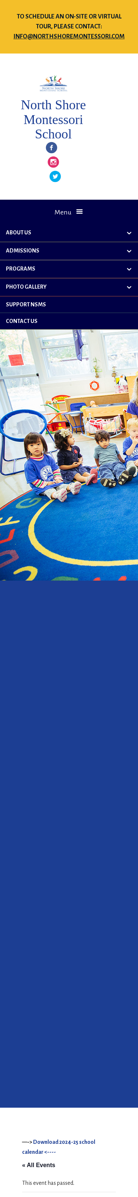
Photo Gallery (26, 287)
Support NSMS (26, 304)
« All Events (38, 1165)
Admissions (22, 251)
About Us (18, 232)
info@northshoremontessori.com (69, 36)
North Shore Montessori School (53, 119)
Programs (20, 269)
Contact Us (22, 321)
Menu (62, 212)
